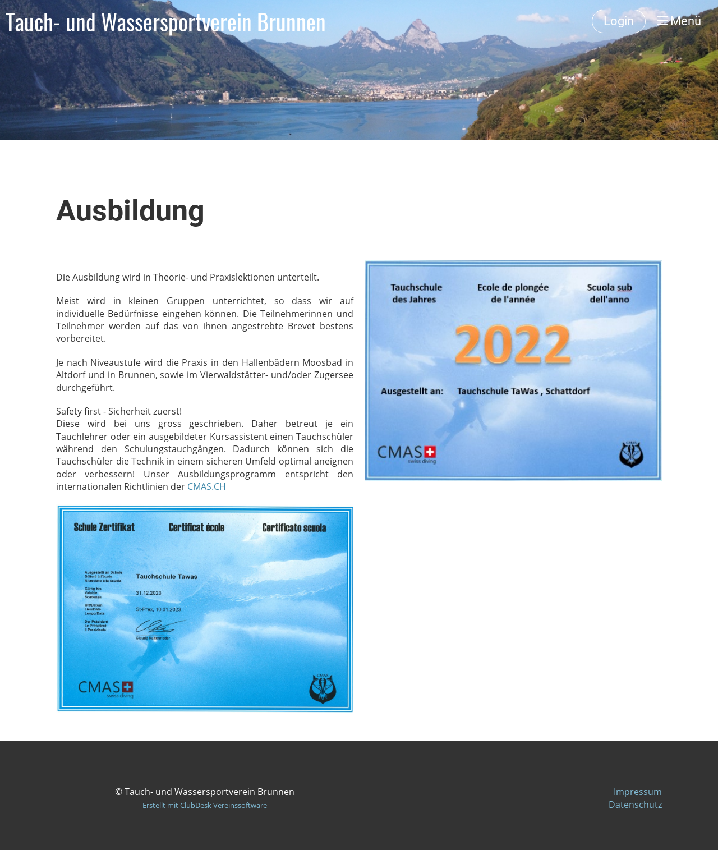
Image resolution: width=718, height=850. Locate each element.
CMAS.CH (206, 486)
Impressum (638, 791)
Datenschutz (635, 804)
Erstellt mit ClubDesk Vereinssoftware (204, 805)
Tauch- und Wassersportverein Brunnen (166, 21)
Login (619, 21)
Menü (679, 21)
